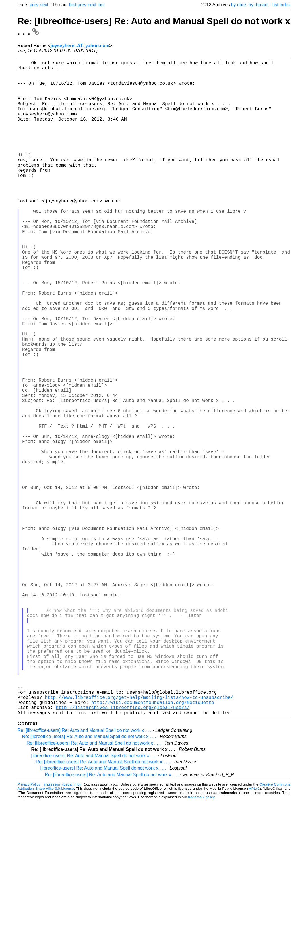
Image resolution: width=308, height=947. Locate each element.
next (44, 4)
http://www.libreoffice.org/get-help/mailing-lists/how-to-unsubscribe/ (139, 839)
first (73, 4)
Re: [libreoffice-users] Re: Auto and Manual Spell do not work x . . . (85, 875)
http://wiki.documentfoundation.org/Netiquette (152, 845)
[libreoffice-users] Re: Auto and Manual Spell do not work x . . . (94, 901)
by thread (258, 4)
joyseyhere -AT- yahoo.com (80, 45)
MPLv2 (254, 934)
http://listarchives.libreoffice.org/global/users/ (122, 852)
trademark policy (201, 942)
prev (34, 4)
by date (238, 4)
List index (281, 4)
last (101, 4)
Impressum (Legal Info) (62, 930)
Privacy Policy (29, 930)
